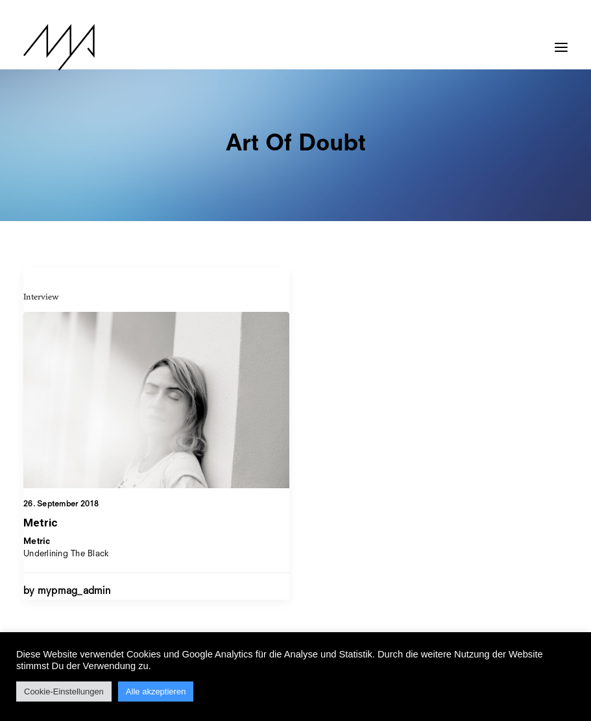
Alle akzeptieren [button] (156, 691)
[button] (561, 41)
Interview (41, 296)
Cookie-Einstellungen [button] (64, 691)
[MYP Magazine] (59, 47)
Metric (40, 522)
